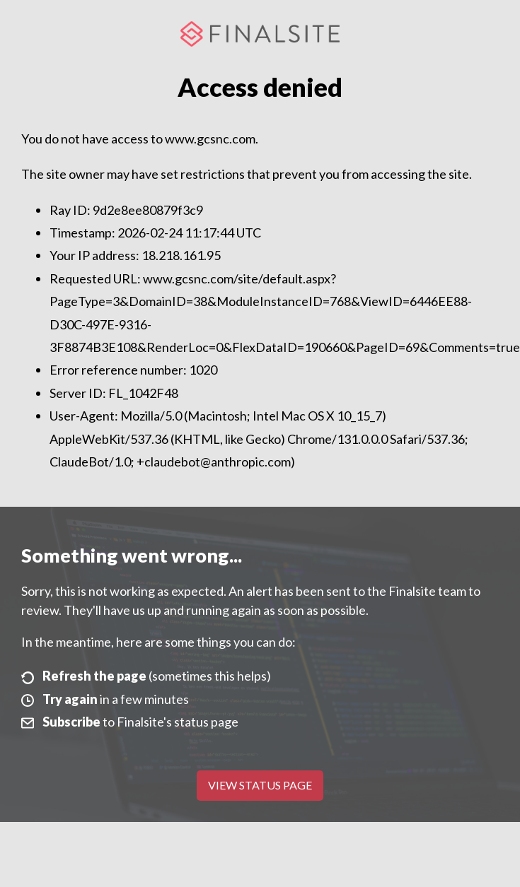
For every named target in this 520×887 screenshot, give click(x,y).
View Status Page (260, 785)
